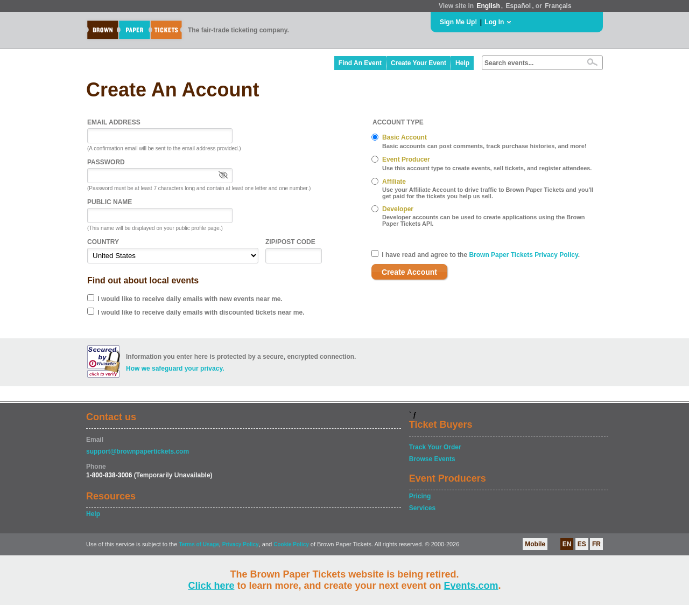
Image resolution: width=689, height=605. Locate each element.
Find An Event (360, 63)
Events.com (471, 585)
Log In (494, 22)
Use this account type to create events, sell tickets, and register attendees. (487, 168)
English (488, 6)
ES (582, 544)
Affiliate (394, 181)
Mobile (535, 544)
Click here (211, 585)
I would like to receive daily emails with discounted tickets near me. (200, 312)
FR (596, 544)
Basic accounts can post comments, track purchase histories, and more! (484, 146)
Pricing (420, 496)
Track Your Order (435, 447)
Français (558, 6)
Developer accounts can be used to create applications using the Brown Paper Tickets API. (483, 220)
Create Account (409, 272)
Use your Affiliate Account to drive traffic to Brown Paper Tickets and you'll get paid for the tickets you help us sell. (487, 192)
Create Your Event (418, 63)
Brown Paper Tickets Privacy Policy (523, 255)
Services (422, 508)
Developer (397, 209)
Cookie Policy (291, 544)
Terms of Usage (199, 544)
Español (518, 6)
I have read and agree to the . (481, 255)
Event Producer (406, 159)
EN (567, 544)
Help (462, 63)
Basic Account (404, 137)
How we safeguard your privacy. (175, 368)
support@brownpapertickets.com (137, 451)
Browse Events (432, 459)
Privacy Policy (240, 544)
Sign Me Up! (458, 22)
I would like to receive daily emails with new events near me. (189, 299)
